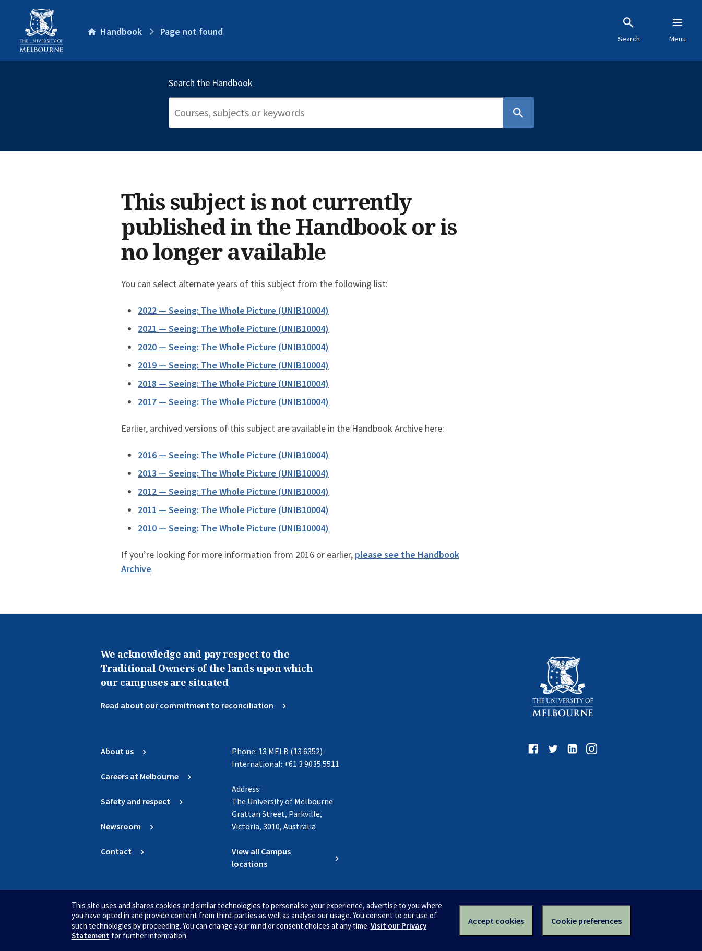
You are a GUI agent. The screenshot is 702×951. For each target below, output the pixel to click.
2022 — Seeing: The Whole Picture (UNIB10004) (233, 310)
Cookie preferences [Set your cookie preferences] (586, 921)
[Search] (336, 112)
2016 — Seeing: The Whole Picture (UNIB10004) (233, 455)
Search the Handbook (211, 83)
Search (629, 29)
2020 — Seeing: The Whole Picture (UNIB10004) (233, 347)
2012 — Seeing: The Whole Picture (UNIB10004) (233, 491)
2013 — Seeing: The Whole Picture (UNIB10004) (233, 473)
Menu (677, 29)
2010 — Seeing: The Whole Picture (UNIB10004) (233, 528)
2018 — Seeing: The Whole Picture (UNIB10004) (233, 383)
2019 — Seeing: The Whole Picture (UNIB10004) (233, 365)
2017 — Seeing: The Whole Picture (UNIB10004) (233, 402)
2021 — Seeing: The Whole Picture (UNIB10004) (233, 329)
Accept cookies (496, 921)
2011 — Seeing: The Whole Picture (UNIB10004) (233, 510)
